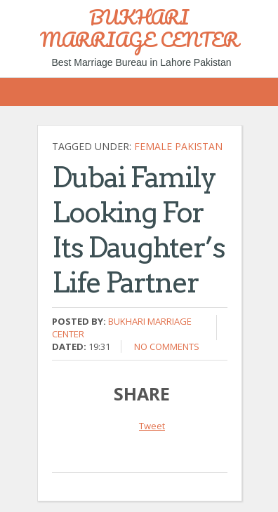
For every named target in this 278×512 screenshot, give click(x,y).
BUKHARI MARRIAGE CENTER (139, 28)
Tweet (152, 425)
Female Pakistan (178, 146)
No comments (166, 346)
